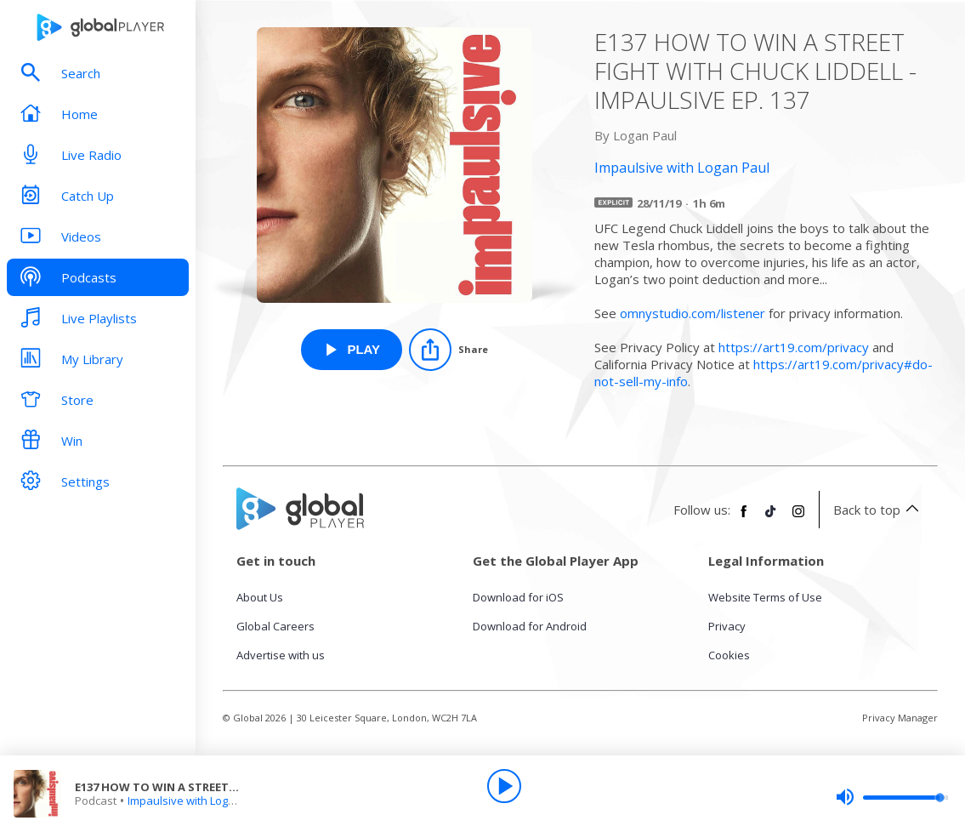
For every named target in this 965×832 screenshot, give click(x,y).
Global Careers (275, 626)
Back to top (878, 509)
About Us (259, 597)
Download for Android (530, 626)
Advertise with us (280, 655)
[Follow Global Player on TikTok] (771, 518)
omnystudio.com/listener (692, 313)
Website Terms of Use (765, 597)
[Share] (448, 349)
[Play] (504, 786)
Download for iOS (518, 597)
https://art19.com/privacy (793, 347)
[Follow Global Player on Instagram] (798, 518)
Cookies (729, 655)
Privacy (727, 626)
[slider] (892, 797)
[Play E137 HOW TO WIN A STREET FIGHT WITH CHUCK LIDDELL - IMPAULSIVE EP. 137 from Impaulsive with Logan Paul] (351, 349)
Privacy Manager (900, 717)
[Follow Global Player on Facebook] (744, 518)
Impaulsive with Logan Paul (197, 800)
